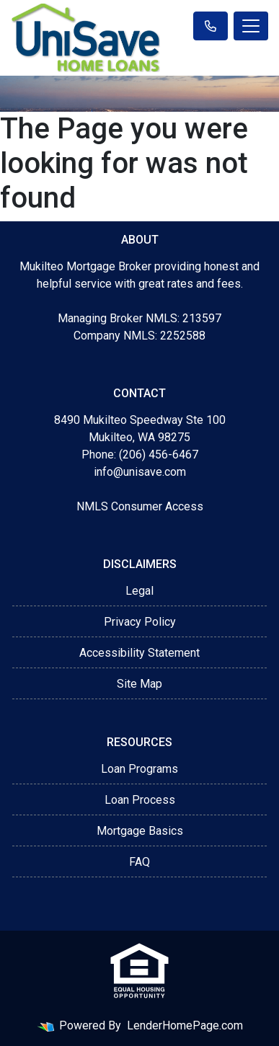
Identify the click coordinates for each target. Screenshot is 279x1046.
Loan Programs (139, 769)
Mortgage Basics (140, 831)
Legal (139, 591)
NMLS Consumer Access (139, 506)
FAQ (139, 862)
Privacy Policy (140, 622)
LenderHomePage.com (185, 1025)
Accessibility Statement (139, 653)
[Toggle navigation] (251, 26)
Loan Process (140, 800)
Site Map (139, 684)
